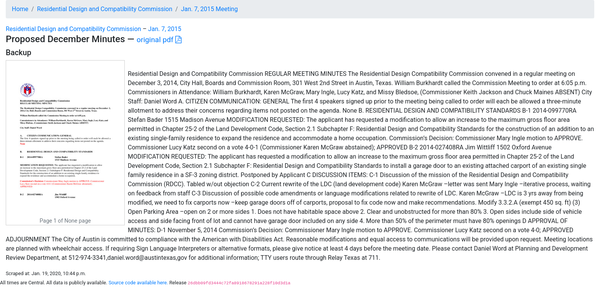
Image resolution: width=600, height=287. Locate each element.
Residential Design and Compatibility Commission (105, 9)
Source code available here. (138, 282)
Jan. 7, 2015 (164, 29)
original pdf (159, 39)
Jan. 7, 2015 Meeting (209, 9)
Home (20, 9)
